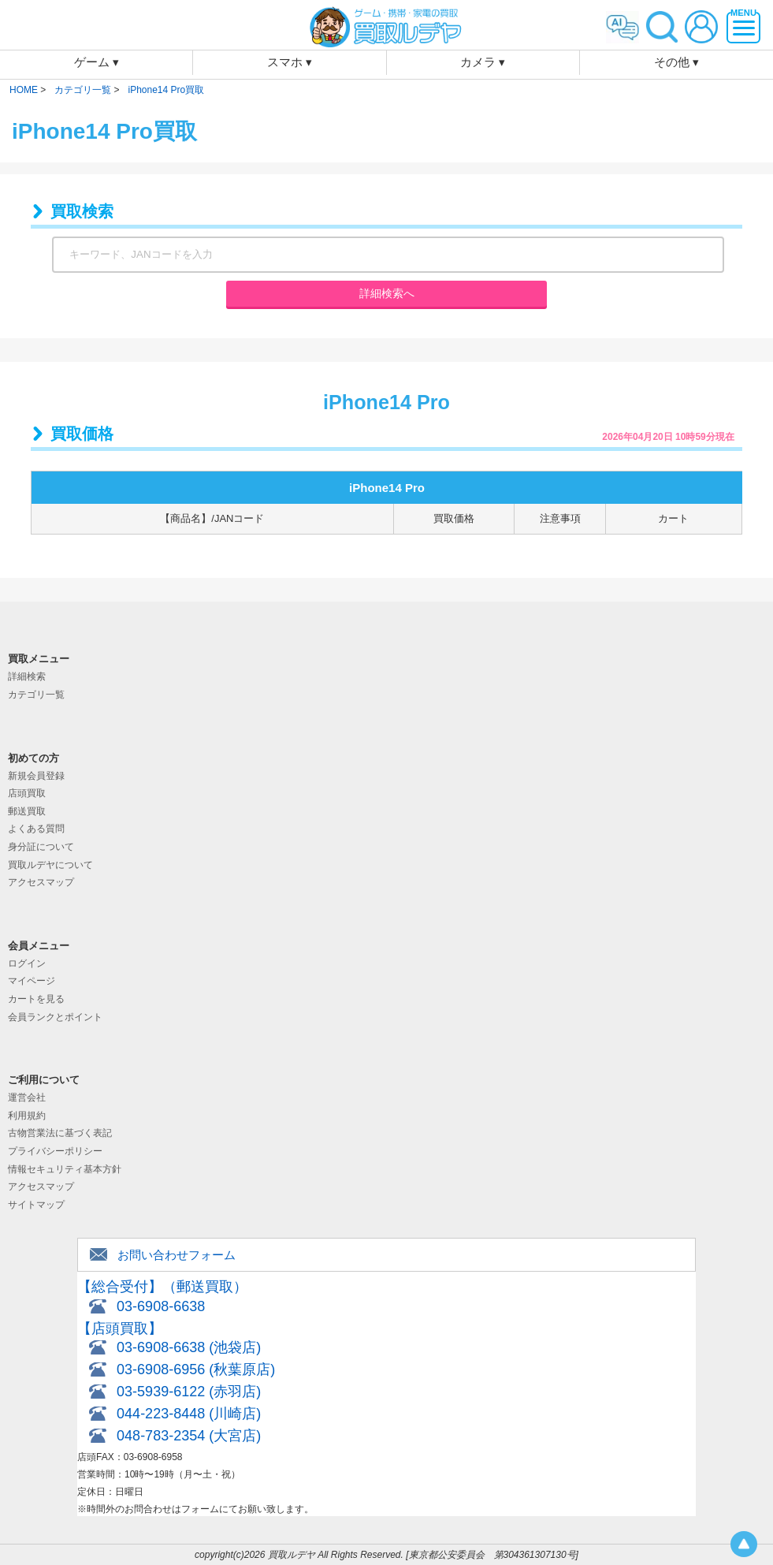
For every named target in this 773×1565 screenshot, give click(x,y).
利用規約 (27, 1115)
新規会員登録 (36, 775)
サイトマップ (36, 1204)
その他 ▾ (676, 62)
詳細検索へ (386, 293)
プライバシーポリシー (55, 1151)
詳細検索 (27, 676)
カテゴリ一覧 (36, 694)
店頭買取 (27, 793)
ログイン (27, 963)
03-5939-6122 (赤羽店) (189, 1391)
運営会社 (27, 1097)
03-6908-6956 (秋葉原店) (196, 1369)
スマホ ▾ (289, 62)
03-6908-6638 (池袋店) (189, 1347)
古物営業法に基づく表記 (60, 1132)
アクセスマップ (41, 882)
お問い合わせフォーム (176, 1254)
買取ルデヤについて (50, 864)
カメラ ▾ (482, 62)
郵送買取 (27, 811)
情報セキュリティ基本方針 (64, 1169)
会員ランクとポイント (55, 1017)
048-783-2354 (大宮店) (189, 1436)
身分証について (41, 846)
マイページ (31, 980)
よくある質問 (36, 828)
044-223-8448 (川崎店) (189, 1414)
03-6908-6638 (161, 1306)
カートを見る (36, 998)
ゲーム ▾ (96, 62)
